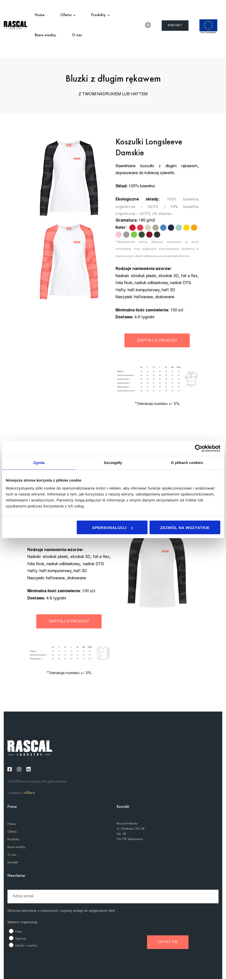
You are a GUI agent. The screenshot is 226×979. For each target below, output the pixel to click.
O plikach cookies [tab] (187, 462)
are (32, 792)
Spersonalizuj (112, 527)
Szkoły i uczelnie (26, 945)
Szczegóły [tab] (113, 462)
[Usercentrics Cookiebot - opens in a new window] (198, 448)
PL (148, 25)
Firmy (18, 931)
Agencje (20, 938)
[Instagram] (19, 769)
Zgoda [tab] (39, 462)
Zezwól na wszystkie (185, 527)
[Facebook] (9, 769)
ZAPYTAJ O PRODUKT (157, 340)
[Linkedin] (28, 769)
